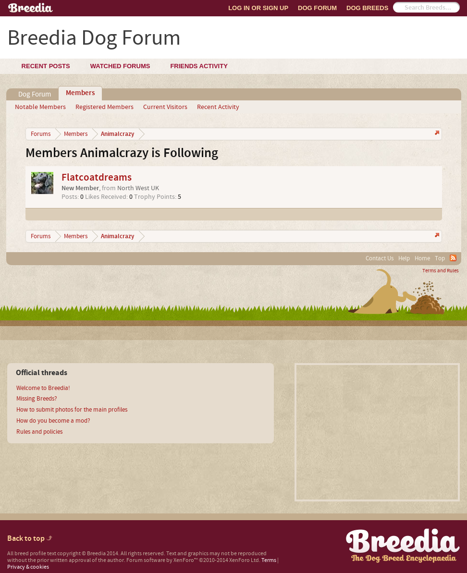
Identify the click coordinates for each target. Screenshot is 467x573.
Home (422, 258)
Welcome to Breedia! (43, 388)
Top (440, 258)
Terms (268, 560)
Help (404, 258)
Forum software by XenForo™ (193, 560)
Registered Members (104, 107)
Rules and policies (39, 432)
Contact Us (379, 258)
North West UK (138, 188)
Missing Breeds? (36, 398)
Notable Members (40, 107)
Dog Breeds (367, 8)
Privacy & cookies (28, 567)
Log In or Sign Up (258, 8)
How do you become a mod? (53, 421)
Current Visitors (165, 107)
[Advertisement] (377, 432)
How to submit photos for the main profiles (71, 410)
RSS (453, 258)
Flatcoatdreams (96, 177)
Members (80, 93)
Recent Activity (218, 107)
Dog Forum (317, 8)
